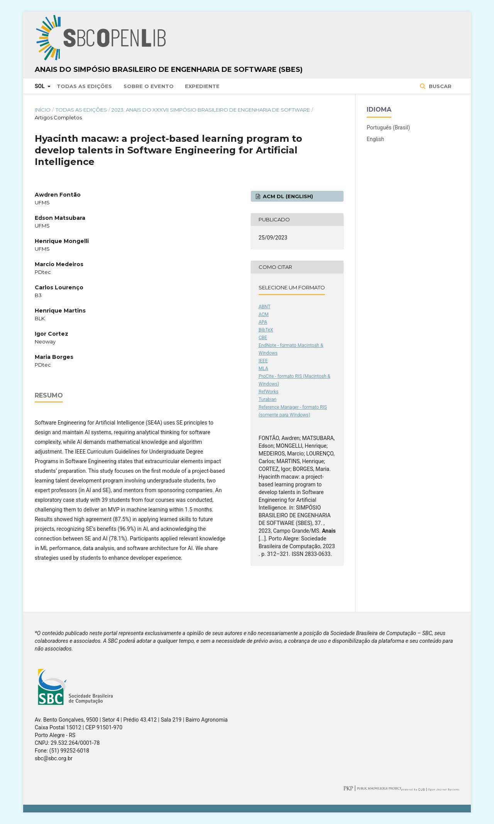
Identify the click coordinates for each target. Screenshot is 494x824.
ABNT (265, 306)
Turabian (267, 399)
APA (263, 322)
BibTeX (266, 330)
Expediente (202, 86)
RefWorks (269, 391)
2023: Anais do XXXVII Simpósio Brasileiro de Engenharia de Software (211, 110)
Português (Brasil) (388, 127)
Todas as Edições (84, 86)
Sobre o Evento (149, 86)
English (375, 139)
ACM (264, 314)
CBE (263, 337)
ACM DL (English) (287, 196)
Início (43, 110)
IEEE (263, 361)
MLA (263, 368)
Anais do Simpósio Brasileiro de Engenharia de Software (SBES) (169, 69)
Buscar (439, 86)
